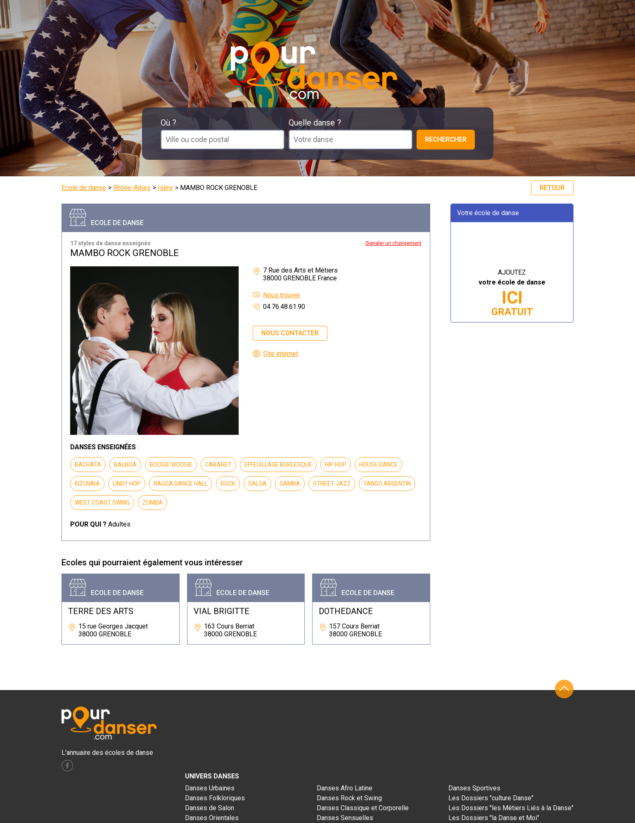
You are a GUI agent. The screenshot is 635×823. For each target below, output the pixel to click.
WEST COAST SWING (102, 502)
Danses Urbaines (210, 788)
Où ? (168, 123)
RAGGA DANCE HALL (181, 483)
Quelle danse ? (315, 123)
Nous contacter (290, 333)
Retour (552, 188)
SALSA (257, 483)
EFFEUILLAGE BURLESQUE (278, 464)
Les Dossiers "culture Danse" (490, 798)
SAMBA (290, 483)
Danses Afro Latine (344, 788)
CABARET (218, 464)
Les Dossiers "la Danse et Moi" (493, 818)
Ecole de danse (84, 188)
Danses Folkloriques (215, 798)
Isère (165, 188)
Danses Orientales (212, 818)
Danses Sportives (474, 788)
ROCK (227, 483)
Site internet (280, 354)
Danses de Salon (209, 808)
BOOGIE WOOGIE (170, 464)
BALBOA (125, 464)
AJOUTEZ (512, 293)
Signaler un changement (393, 243)
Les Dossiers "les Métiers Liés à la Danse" (510, 808)
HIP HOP (335, 464)
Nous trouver (281, 295)
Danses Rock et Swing (349, 798)
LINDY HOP (127, 483)
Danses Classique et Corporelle (363, 808)
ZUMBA (152, 502)
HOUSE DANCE (378, 464)
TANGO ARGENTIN (387, 483)
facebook (67, 765)
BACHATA (88, 464)
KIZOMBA (87, 483)
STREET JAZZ (332, 483)
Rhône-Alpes (132, 188)
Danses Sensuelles (345, 818)
